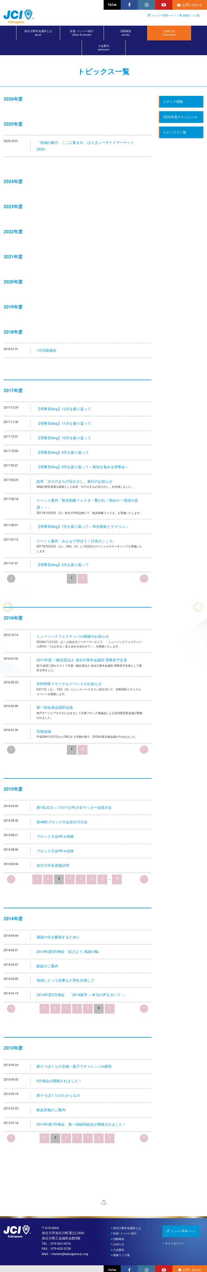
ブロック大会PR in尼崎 (55, 836)
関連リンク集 (191, 15)
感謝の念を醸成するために (58, 937)
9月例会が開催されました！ (59, 1081)
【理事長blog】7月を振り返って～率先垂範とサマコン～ (82, 527)
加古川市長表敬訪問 (52, 865)
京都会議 (43, 731)
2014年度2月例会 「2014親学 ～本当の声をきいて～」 (82, 995)
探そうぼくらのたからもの (58, 1095)
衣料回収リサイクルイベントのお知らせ (69, 684)
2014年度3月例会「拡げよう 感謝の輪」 (69, 952)
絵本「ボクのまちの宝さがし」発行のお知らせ (74, 481)
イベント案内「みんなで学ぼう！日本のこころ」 (76, 541)
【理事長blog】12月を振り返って (63, 409)
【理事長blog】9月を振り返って (62, 452)
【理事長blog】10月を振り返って (63, 438)
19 (117, 878)
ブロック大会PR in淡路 (55, 851)
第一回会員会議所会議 (54, 707)
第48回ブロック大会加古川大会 (62, 822)
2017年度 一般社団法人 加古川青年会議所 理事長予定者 (81, 660)
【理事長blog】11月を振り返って (63, 423)
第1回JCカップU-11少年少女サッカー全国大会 (74, 807)
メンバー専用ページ (163, 15)
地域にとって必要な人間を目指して (65, 980)
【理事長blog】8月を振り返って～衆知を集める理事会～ (82, 467)
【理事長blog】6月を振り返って (62, 565)
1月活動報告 (46, 350)
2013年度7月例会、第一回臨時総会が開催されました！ (81, 1124)
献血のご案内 (47, 966)
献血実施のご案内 (50, 1110)
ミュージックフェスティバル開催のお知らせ (72, 636)
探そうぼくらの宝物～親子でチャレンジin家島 (74, 1066)
